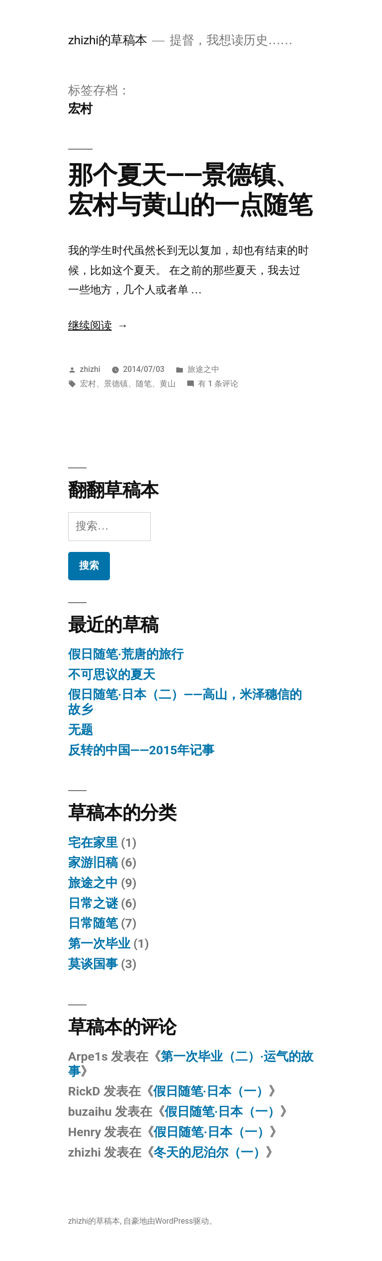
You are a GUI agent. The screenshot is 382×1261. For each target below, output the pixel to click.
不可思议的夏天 (111, 674)
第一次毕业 (99, 943)
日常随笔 (93, 923)
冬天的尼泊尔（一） (210, 1152)
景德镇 (116, 383)
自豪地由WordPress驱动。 (170, 1221)
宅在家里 (93, 842)
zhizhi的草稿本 (107, 40)
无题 (80, 729)
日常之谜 (93, 903)
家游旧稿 (93, 862)
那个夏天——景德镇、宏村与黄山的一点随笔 (190, 190)
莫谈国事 (93, 964)
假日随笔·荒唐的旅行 (126, 654)
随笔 (144, 383)
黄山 (168, 383)
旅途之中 (203, 369)
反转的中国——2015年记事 (141, 750)
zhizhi (90, 369)
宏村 (88, 383)
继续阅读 (98, 326)
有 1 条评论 (218, 383)
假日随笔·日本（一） (211, 1091)
